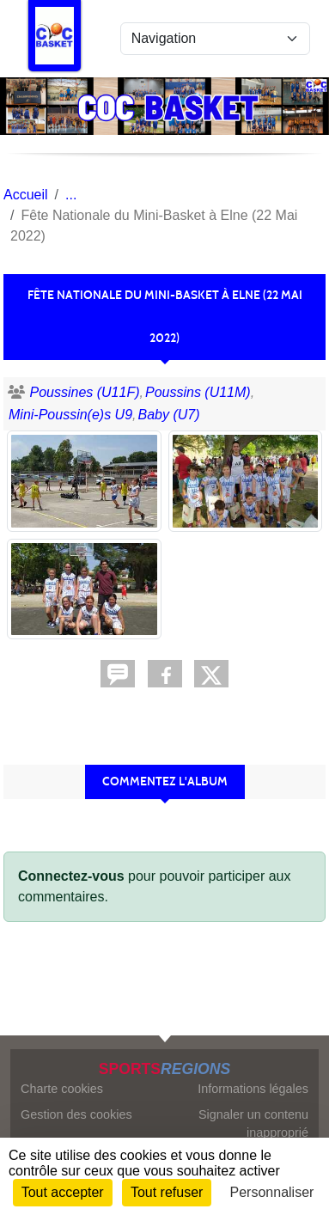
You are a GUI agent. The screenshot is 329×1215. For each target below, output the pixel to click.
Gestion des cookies (76, 1114)
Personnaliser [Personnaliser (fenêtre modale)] (272, 1192)
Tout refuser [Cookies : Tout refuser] (167, 1192)
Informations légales (253, 1089)
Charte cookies (62, 1089)
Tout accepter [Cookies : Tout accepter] (62, 1192)
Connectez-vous (71, 876)
